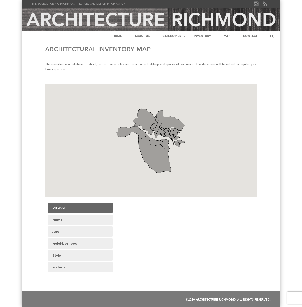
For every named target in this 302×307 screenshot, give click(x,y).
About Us (142, 36)
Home (117, 36)
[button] (168, 132)
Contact (250, 36)
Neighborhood (64, 243)
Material (59, 267)
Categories (171, 36)
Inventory (202, 36)
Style (56, 255)
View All (58, 208)
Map (227, 36)
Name (57, 220)
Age (55, 232)
